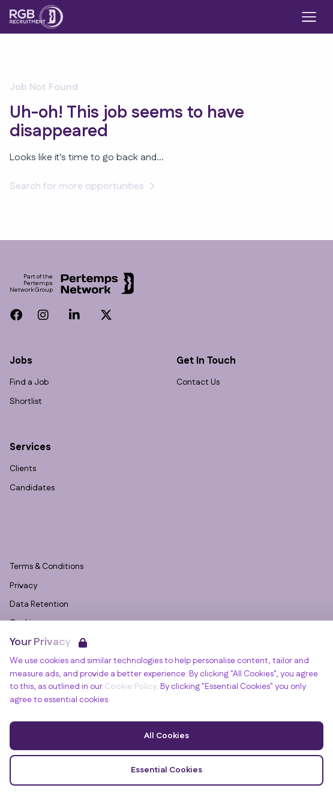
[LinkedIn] (74, 315)
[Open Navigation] (309, 16)
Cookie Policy (130, 687)
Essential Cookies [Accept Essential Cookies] (166, 770)
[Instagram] (43, 315)
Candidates (32, 488)
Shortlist (26, 402)
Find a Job (29, 382)
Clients (23, 469)
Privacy (23, 586)
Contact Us (198, 382)
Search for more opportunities (84, 186)
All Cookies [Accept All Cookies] (166, 736)
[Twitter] (106, 315)
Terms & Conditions (46, 567)
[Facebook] (16, 315)
